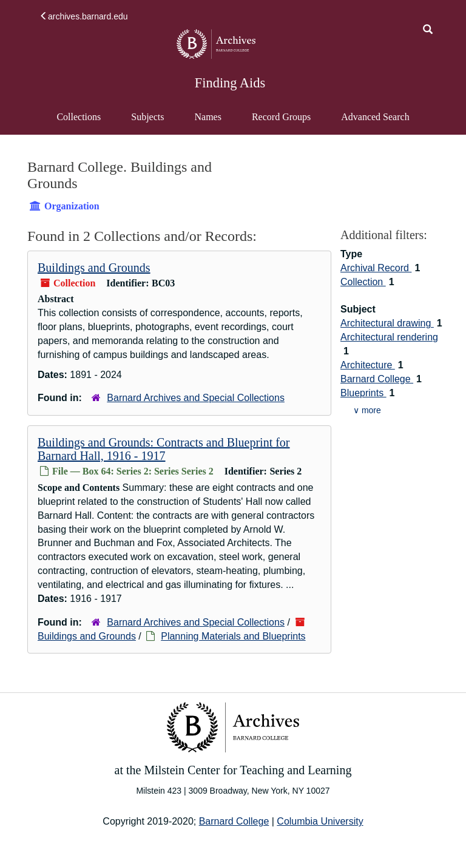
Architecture (367, 365)
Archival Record (375, 268)
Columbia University (320, 821)
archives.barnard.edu (83, 16)
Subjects (147, 117)
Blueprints (363, 393)
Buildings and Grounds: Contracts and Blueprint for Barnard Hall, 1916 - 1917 (164, 449)
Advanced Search (374, 122)
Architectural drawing (387, 323)
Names (207, 117)
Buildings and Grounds (94, 267)
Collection (363, 282)
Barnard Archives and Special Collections (196, 398)
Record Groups (281, 117)
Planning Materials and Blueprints (233, 636)
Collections (78, 117)
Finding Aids (230, 82)
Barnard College (376, 379)
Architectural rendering (389, 337)
